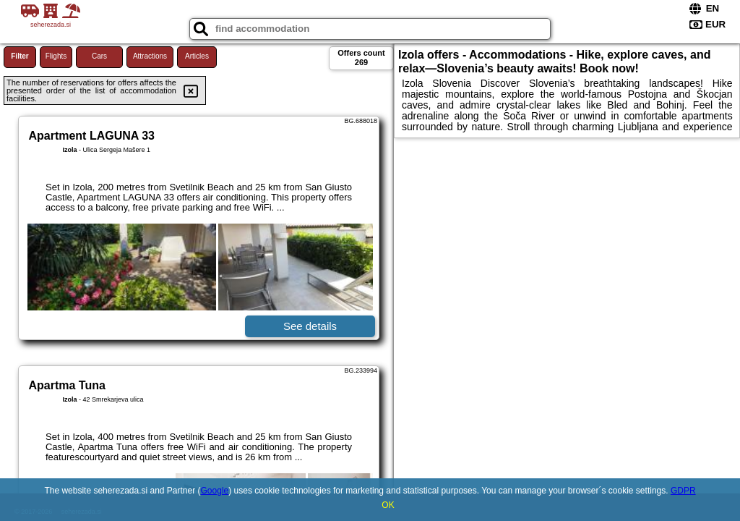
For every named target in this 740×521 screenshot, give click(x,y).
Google (215, 491)
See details (310, 326)
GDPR (683, 491)
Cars (99, 56)
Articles (197, 56)
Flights (56, 56)
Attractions (150, 56)
